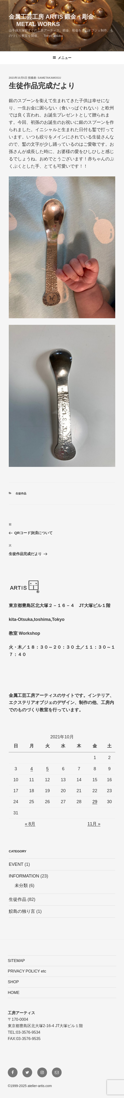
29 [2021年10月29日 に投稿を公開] (94, 801)
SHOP (13, 982)
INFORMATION (24, 876)
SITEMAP (16, 961)
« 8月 (30, 823)
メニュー (62, 58)
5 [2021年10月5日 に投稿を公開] (47, 768)
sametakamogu (49, 77)
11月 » (93, 823)
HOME (13, 993)
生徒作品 (21, 493)
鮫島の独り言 (22, 911)
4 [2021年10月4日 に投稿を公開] (31, 768)
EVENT (16, 864)
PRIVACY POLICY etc (27, 971)
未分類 (21, 885)
